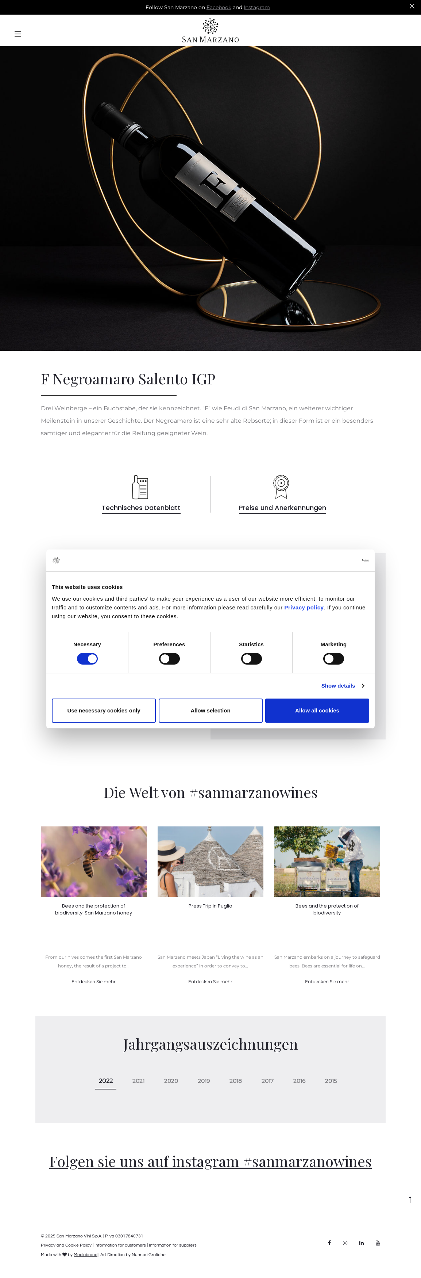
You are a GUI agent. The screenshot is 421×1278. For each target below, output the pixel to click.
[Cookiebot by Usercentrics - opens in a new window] (337, 560)
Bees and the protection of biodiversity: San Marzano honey (93, 909)
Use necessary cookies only (103, 710)
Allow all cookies (317, 710)
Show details (338, 685)
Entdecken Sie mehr (94, 981)
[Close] (412, 6)
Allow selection (210, 710)
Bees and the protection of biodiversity (327, 909)
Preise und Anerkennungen (282, 507)
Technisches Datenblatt (141, 507)
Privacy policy (303, 607)
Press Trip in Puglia (210, 905)
